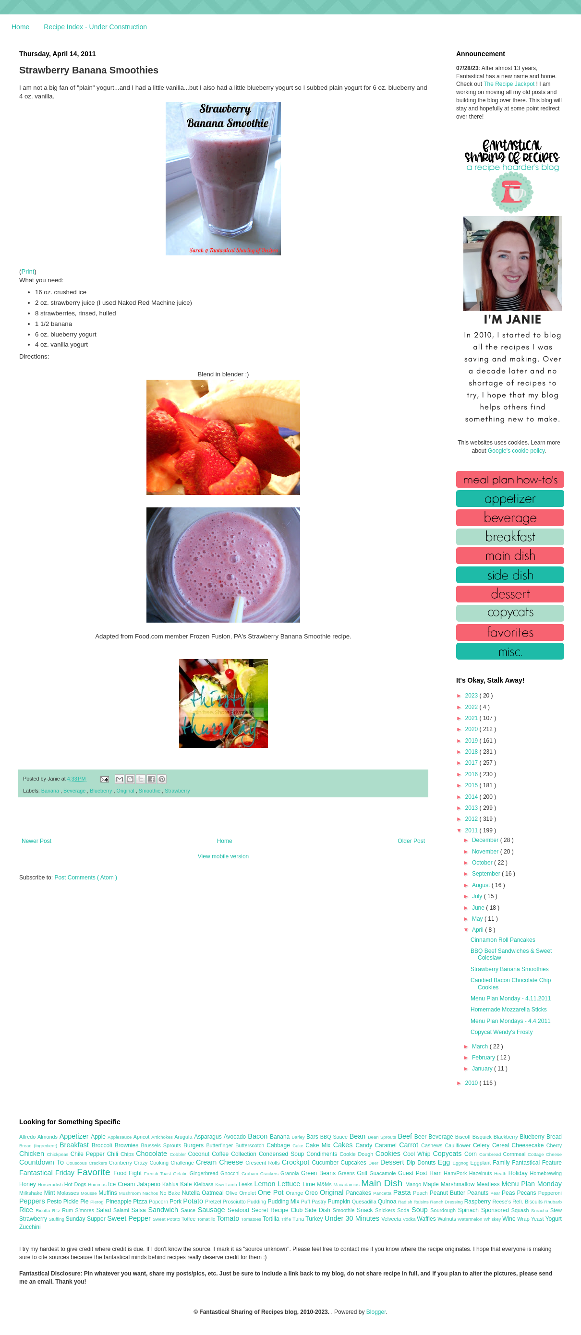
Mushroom (131, 1193)
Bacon (259, 1136)
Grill (363, 1173)
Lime (310, 1184)
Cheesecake (529, 1145)
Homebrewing (546, 1173)
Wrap (524, 1219)
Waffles (427, 1218)
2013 (472, 808)
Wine (509, 1218)
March (481, 1046)
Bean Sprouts (383, 1137)
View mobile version (223, 856)
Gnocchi (231, 1173)
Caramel (387, 1145)
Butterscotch (250, 1145)
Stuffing (57, 1219)
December (486, 840)
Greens (347, 1173)
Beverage (75, 791)
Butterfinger (220, 1145)
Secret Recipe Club (278, 1210)
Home (20, 27)
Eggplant (481, 1163)
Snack (366, 1210)
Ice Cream (122, 1184)
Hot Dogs (76, 1184)
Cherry (554, 1145)
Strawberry (177, 791)
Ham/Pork (456, 1173)
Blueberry (101, 791)
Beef (406, 1136)
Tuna (298, 1219)
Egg (445, 1162)
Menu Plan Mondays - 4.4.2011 (511, 1021)
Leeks (246, 1184)
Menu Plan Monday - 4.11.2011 (511, 998)
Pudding (257, 1201)
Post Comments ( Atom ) (85, 877)
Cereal (502, 1145)
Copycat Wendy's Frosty (502, 1032)
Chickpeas (59, 1154)
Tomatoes (252, 1219)
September (487, 873)
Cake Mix (319, 1145)
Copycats (448, 1153)
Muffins (108, 1193)
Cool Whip (418, 1154)
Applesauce (120, 1137)
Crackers (99, 1163)
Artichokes (162, 1137)
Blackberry (507, 1137)
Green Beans (319, 1173)
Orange (295, 1193)
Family (502, 1162)
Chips (128, 1154)
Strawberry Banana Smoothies (510, 969)
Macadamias (347, 1184)
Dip (412, 1162)
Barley (298, 1137)
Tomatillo (207, 1219)
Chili (114, 1154)
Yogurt (553, 1218)
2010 (472, 1083)
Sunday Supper (86, 1218)
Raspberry (478, 1201)
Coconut (200, 1154)
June (479, 907)
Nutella (192, 1193)
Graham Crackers (261, 1173)
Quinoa (388, 1201)
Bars (313, 1136)
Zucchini (30, 1227)
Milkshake (31, 1193)
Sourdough (444, 1210)
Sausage (213, 1210)
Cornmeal (515, 1154)
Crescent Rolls (263, 1163)
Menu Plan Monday (532, 1184)
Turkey (315, 1218)
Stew (556, 1210)
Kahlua (171, 1184)
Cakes (344, 1145)
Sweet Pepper (130, 1218)
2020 (472, 729)
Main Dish (383, 1183)
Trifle (286, 1219)
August (482, 885)
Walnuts (447, 1219)
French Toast (158, 1173)
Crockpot (297, 1162)
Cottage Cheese (545, 1154)
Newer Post (36, 841)
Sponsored (496, 1210)
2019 (472, 740)
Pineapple (119, 1201)
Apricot (142, 1137)
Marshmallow (459, 1184)
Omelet (248, 1193)
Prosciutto (235, 1201)
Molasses (69, 1193)
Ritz (57, 1210)
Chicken (33, 1153)
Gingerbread (205, 1173)
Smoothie (150, 791)
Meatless (489, 1184)
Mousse (89, 1193)
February (484, 1057)
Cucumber (326, 1162)
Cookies (389, 1153)
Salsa (140, 1210)
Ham (436, 1173)
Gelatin (181, 1173)
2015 (472, 785)
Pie (85, 1201)
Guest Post (413, 1173)
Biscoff (463, 1137)
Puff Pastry (314, 1201)
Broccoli (103, 1145)
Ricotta (44, 1210)
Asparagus (208, 1136)
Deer (374, 1163)
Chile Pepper (89, 1154)
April (478, 929)
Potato (194, 1201)
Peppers (33, 1201)
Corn (471, 1154)
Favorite (95, 1172)
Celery (482, 1145)
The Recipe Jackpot (510, 84)
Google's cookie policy (516, 450)
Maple (432, 1184)
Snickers (386, 1210)
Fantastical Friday (48, 1173)
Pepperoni (550, 1193)
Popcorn (159, 1201)
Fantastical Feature (537, 1162)
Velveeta (392, 1219)
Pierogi (98, 1201)
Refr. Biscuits (528, 1201)
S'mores (86, 1210)
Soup (421, 1210)
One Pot (272, 1192)
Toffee (189, 1219)
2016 (472, 774)
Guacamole (383, 1173)
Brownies (128, 1145)
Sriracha (540, 1210)
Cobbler (179, 1154)
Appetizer (75, 1136)
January (483, 1068)
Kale (187, 1184)
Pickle (71, 1201)
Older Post (411, 841)
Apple (99, 1136)
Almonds (48, 1137)
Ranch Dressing (447, 1201)
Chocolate (152, 1153)
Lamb (232, 1184)
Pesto (55, 1201)
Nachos (151, 1193)
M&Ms (325, 1184)
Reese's (502, 1201)
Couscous (77, 1163)
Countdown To (42, 1162)
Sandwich (164, 1210)
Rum (68, 1210)
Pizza (141, 1201)
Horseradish (51, 1184)
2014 (472, 797)
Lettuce (290, 1184)
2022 (472, 707)
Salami (122, 1210)
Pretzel (214, 1201)
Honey (28, 1184)
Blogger (376, 1312)
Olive (232, 1193)
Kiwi (221, 1184)
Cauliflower (459, 1145)
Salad (104, 1210)
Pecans (527, 1193)
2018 (472, 751)
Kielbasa (204, 1184)
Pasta (403, 1192)
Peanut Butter (448, 1193)
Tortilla (272, 1218)
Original (126, 791)
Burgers (194, 1145)
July (478, 896)
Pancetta (383, 1193)
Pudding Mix (284, 1201)
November (486, 851)
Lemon (266, 1184)
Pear (496, 1193)
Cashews (433, 1145)
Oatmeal (214, 1193)
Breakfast (76, 1145)
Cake (298, 1145)
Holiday (519, 1173)
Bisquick (483, 1137)
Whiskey (493, 1219)
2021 (472, 718)
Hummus (98, 1184)
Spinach (469, 1210)
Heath (501, 1173)
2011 (472, 830)
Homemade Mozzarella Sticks (509, 1009)
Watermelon (471, 1219)
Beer (421, 1136)
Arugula (184, 1137)
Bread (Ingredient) (39, 1145)
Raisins (421, 1201)
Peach (421, 1193)
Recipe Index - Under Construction (95, 27)
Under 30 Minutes (353, 1218)
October (483, 862)
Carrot (410, 1145)
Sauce (189, 1210)
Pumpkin (340, 1201)
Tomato (229, 1218)
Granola (290, 1173)
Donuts (427, 1162)
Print (27, 271)
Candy (365, 1145)
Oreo (312, 1193)
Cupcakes (354, 1162)
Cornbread (491, 1154)
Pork (176, 1201)
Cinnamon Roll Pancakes (503, 940)
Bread (554, 1136)
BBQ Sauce (335, 1137)
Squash (521, 1210)
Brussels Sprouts (162, 1145)
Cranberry (121, 1163)
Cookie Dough (357, 1154)
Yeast (538, 1219)
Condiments (322, 1154)
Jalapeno (149, 1184)
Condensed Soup (282, 1154)
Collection (245, 1154)
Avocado (236, 1136)
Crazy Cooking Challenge (165, 1163)
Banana (51, 791)
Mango (414, 1184)
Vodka (410, 1219)
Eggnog (462, 1163)
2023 (472, 695)
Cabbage (279, 1145)
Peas (509, 1193)
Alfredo (28, 1137)
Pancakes (359, 1193)
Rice (27, 1210)
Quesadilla (365, 1201)
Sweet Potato (167, 1219)
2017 (472, 762)
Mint (50, 1193)
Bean (359, 1136)
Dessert (393, 1162)
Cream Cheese (220, 1162)
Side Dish (319, 1210)
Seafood (240, 1210)
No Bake (171, 1193)
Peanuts (478, 1193)
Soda (404, 1210)
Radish (406, 1201)
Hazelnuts (481, 1173)
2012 (472, 819)
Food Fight (128, 1173)
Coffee (221, 1154)
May (478, 918)
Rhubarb (553, 1201)
